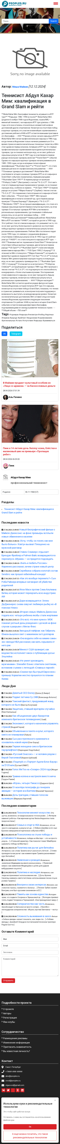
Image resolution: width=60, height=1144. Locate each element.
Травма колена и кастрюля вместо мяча (34, 776)
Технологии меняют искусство (33, 812)
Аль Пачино (15, 397)
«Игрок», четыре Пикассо (26, 783)
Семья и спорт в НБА (28, 825)
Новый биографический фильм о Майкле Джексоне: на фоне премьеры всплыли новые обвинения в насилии (28, 533)
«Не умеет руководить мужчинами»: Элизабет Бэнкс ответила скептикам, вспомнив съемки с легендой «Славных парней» (29, 664)
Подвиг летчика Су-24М (25, 697)
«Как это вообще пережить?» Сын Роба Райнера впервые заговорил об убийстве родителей (29, 582)
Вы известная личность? (16, 1051)
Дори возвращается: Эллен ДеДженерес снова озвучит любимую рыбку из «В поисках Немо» (29, 604)
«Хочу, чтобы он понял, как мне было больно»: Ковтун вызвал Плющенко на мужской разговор (27, 544)
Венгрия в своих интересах (31, 884)
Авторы (7, 1013)
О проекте (8, 1009)
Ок (30, 1127)
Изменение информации (16, 1042)
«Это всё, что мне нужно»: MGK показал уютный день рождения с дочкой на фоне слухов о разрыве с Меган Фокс (29, 623)
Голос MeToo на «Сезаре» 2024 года (31, 769)
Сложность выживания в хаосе (34, 916)
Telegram (16, 333)
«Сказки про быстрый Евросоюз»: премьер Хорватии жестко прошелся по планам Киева (29, 675)
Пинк (11, 465)
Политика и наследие (28, 872)
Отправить (8, 980)
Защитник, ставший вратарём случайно (33, 709)
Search (53, 21)
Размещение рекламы (15, 1038)
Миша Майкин (20, 86)
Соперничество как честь (31, 903)
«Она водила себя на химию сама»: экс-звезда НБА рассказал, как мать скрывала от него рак (29, 642)
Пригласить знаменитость (17, 1046)
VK (4, 333)
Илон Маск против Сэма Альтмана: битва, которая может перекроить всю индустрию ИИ (29, 593)
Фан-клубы (9, 1022)
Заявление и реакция (28, 860)
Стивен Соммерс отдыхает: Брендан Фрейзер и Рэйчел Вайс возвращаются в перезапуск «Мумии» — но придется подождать (29, 555)
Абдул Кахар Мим (21, 477)
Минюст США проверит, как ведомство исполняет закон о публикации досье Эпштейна (28, 653)
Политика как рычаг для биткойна (35, 847)
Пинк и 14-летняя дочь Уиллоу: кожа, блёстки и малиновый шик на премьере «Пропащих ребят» (30, 451)
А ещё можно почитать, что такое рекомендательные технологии (30, 1136)
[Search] (25, 21)
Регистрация (10, 1017)
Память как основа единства (32, 894)
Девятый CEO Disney (23, 693)
